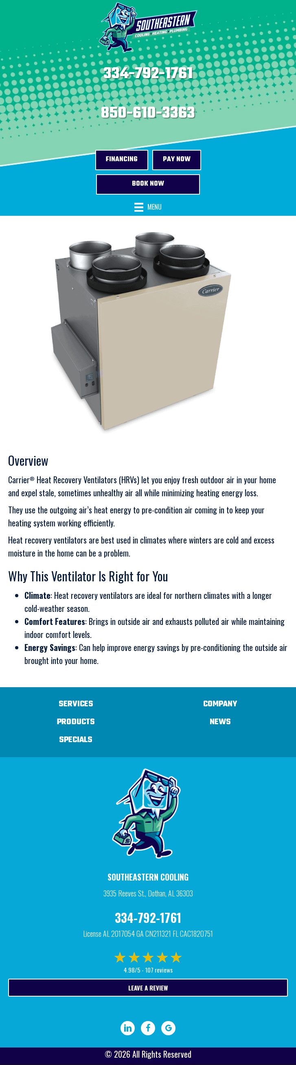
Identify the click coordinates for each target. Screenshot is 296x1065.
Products (76, 722)
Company (220, 704)
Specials (75, 740)
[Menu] (148, 207)
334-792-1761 (148, 74)
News (220, 722)
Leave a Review (148, 987)
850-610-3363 (148, 113)
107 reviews (159, 969)
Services (76, 704)
